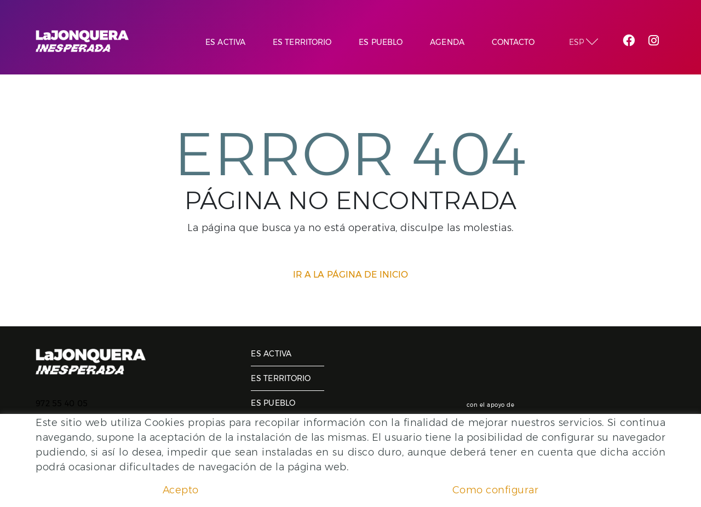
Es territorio (281, 378)
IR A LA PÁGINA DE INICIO (350, 274)
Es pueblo (273, 403)
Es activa (271, 354)
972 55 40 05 (62, 403)
